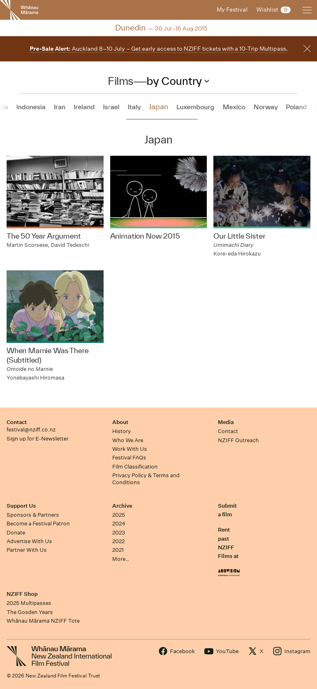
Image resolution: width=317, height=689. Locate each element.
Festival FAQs (129, 457)
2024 (118, 523)
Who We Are (127, 440)
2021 (118, 549)
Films (120, 81)
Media (226, 422)
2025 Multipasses (29, 603)
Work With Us (129, 448)
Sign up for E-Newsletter (38, 438)
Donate (16, 532)
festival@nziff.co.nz (31, 429)
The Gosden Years (30, 612)
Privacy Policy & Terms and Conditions (146, 479)
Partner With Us (27, 549)
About (120, 422)
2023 (118, 532)
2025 (118, 514)
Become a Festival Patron (38, 523)
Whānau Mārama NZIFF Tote (43, 620)
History (121, 431)
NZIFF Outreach (238, 440)
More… (120, 558)
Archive (122, 505)
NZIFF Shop (22, 594)
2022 (118, 541)
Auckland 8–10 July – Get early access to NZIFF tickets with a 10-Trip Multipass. (159, 48)
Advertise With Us (29, 541)
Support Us (21, 505)
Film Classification (135, 466)
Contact (17, 422)
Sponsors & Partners (33, 514)
